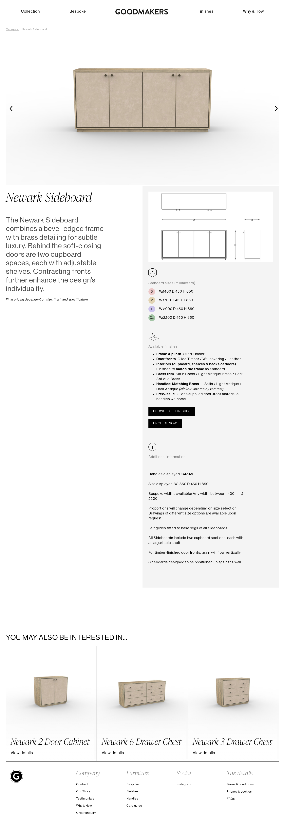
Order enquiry (86, 812)
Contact (82, 784)
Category (12, 29)
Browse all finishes (172, 411)
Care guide (134, 805)
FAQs (231, 798)
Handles (132, 798)
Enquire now (165, 423)
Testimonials (85, 798)
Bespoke (77, 11)
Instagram (184, 784)
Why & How (253, 11)
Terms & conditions (240, 784)
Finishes (206, 11)
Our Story (83, 791)
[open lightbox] (210, 230)
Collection (30, 11)
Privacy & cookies (239, 791)
